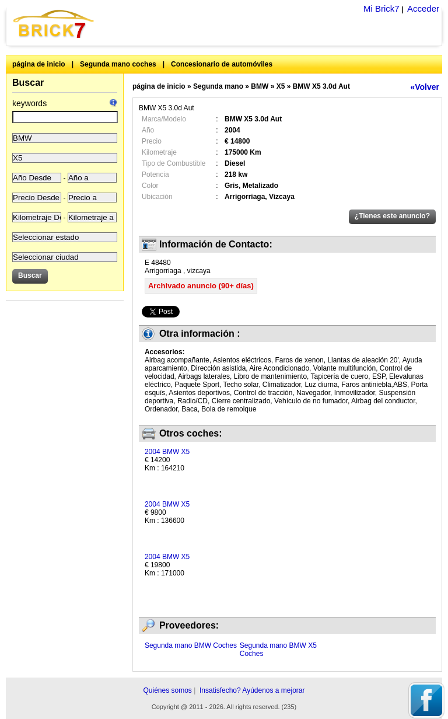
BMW (259, 86)
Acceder (423, 8)
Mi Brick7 (381, 8)
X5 (280, 86)
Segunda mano (218, 86)
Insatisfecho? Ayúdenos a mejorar (252, 690)
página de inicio (38, 64)
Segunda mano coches (118, 64)
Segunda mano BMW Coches (191, 645)
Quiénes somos (167, 690)
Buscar (28, 83)
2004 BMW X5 (167, 452)
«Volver (424, 87)
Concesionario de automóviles (221, 64)
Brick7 (54, 24)
